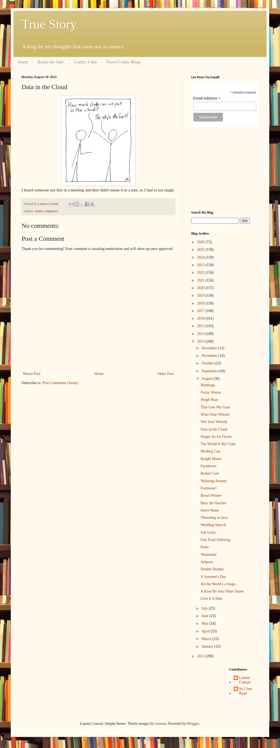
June (205, 616)
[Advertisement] (224, 168)
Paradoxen (208, 466)
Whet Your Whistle (215, 414)
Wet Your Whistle (214, 422)
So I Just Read (245, 691)
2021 (201, 280)
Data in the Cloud (214, 429)
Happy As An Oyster (216, 437)
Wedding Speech (213, 525)
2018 (201, 303)
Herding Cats (210, 451)
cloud (38, 211)
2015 (201, 326)
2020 (201, 288)
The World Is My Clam (218, 444)
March (206, 639)
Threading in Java (214, 518)
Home (23, 62)
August (207, 379)
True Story (49, 24)
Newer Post (31, 374)
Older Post (166, 374)
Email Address (207, 98)
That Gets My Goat (215, 407)
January (207, 646)
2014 (201, 334)
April (205, 631)
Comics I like (85, 62)
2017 (201, 311)
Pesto (205, 547)
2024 (201, 257)
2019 (201, 295)
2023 (201, 265)
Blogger (193, 724)
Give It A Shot (211, 599)
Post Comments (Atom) (60, 383)
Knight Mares (211, 459)
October (208, 363)
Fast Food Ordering (215, 540)
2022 (201, 272)
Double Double (212, 569)
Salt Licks (208, 532)
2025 (201, 250)
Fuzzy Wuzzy (211, 392)
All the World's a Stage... (219, 584)
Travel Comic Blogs (123, 62)
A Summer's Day (213, 577)
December (209, 348)
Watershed (208, 555)
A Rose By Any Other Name (222, 591)
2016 (201, 318)
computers (51, 211)
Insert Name (210, 510)
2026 (201, 242)
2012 (201, 656)
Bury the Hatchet (213, 503)
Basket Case (210, 473)
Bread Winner (211, 495)
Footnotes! (209, 488)
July (205, 608)
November (209, 356)
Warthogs (208, 385)
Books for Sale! (50, 62)
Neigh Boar (209, 400)
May (205, 623)
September (209, 371)
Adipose (207, 562)
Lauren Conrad (244, 680)
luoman (160, 724)
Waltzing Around (213, 481)
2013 (201, 341)
